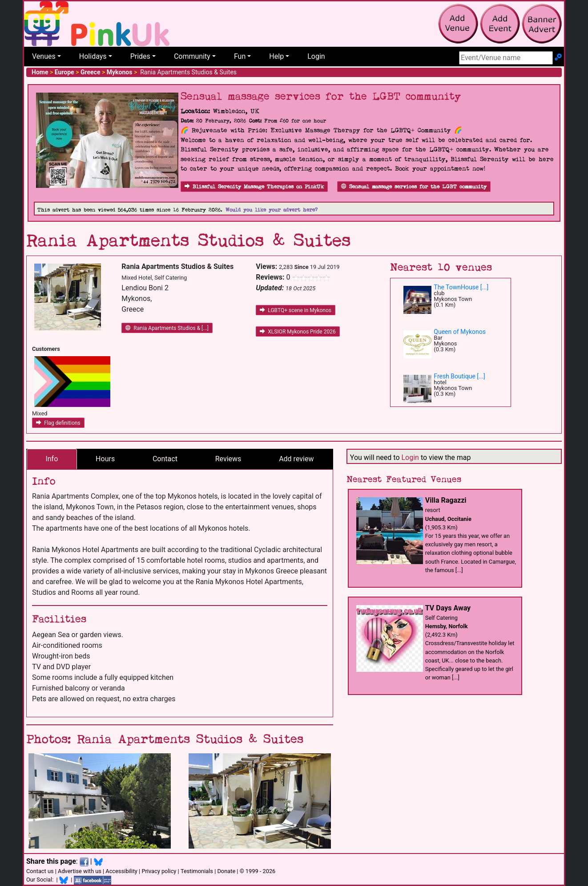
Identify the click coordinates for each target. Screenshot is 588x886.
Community (192, 56)
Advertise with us (79, 871)
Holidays (93, 56)
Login (316, 56)
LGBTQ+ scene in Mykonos (295, 310)
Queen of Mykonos (460, 331)
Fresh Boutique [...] (459, 376)
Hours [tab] (105, 459)
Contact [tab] (165, 459)
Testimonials (197, 871)
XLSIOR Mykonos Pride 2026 (297, 332)
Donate (226, 871)
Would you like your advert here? (272, 210)
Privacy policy (158, 871)
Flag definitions (58, 423)
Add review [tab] (296, 459)
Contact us (40, 871)
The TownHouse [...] (461, 287)
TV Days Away (448, 608)
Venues (44, 56)
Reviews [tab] (228, 459)
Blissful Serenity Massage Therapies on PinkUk (254, 187)
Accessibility (121, 871)
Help (276, 56)
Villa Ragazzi (446, 500)
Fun (240, 56)
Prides (140, 56)
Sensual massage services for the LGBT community (414, 187)
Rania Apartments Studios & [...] (167, 328)
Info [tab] (51, 459)
